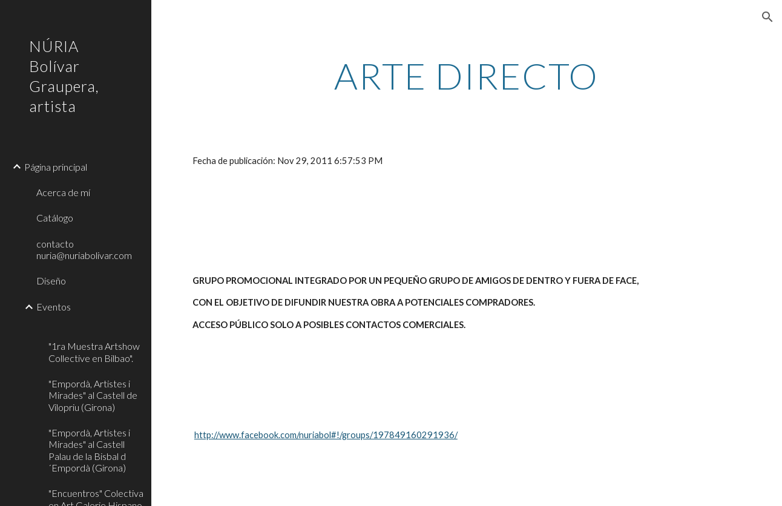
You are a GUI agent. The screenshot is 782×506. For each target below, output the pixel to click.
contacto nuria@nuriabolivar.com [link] (84, 249)
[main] (466, 75)
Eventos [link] (53, 306)
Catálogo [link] (54, 217)
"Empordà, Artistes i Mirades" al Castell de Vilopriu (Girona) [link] (92, 395)
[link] (95, 327)
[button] (767, 16)
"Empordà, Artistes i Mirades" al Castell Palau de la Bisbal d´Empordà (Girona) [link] (89, 450)
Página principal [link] (55, 166)
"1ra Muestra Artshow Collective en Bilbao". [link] (94, 351)
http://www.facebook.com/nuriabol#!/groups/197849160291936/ (326, 435)
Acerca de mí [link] (63, 192)
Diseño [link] (51, 280)
